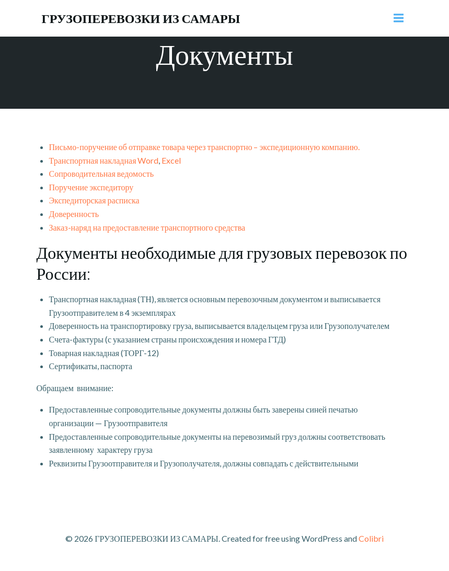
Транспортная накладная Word (104, 160)
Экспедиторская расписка (94, 200)
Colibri (371, 538)
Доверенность (74, 214)
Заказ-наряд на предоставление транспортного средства (147, 227)
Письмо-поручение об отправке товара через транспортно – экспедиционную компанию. (204, 147)
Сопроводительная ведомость (101, 173)
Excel (171, 160)
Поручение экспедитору (91, 187)
